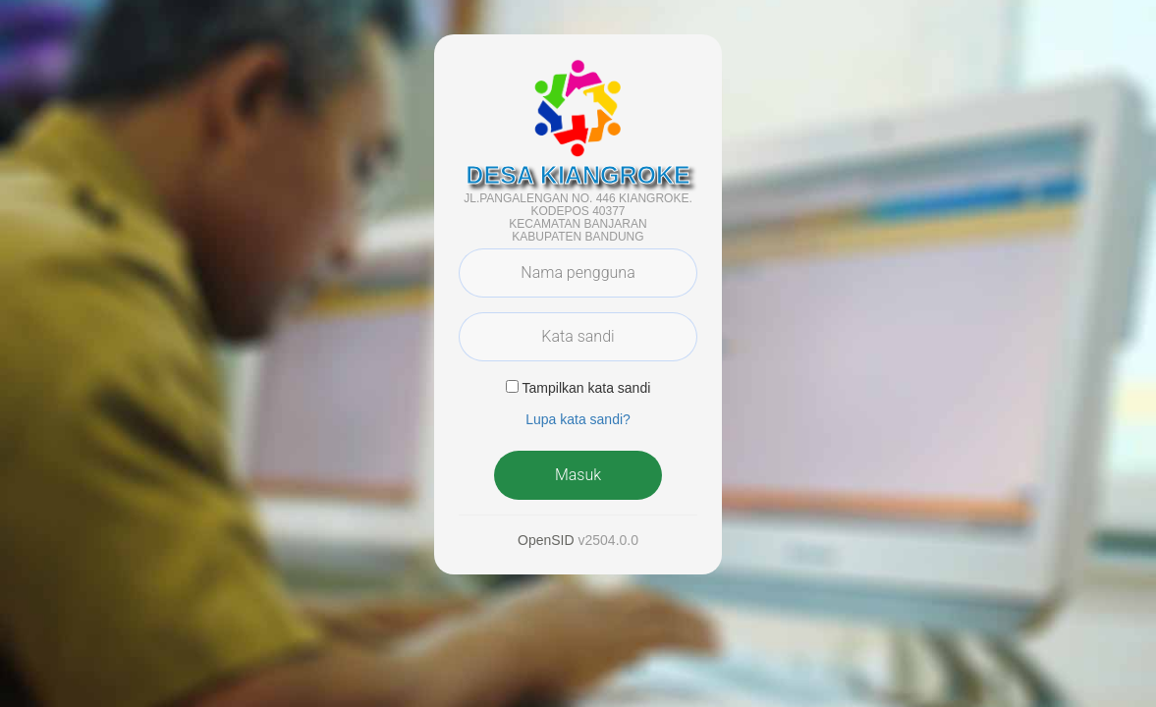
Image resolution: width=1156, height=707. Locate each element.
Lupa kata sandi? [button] (578, 419)
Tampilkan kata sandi (587, 388)
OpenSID (546, 540)
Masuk (578, 474)
